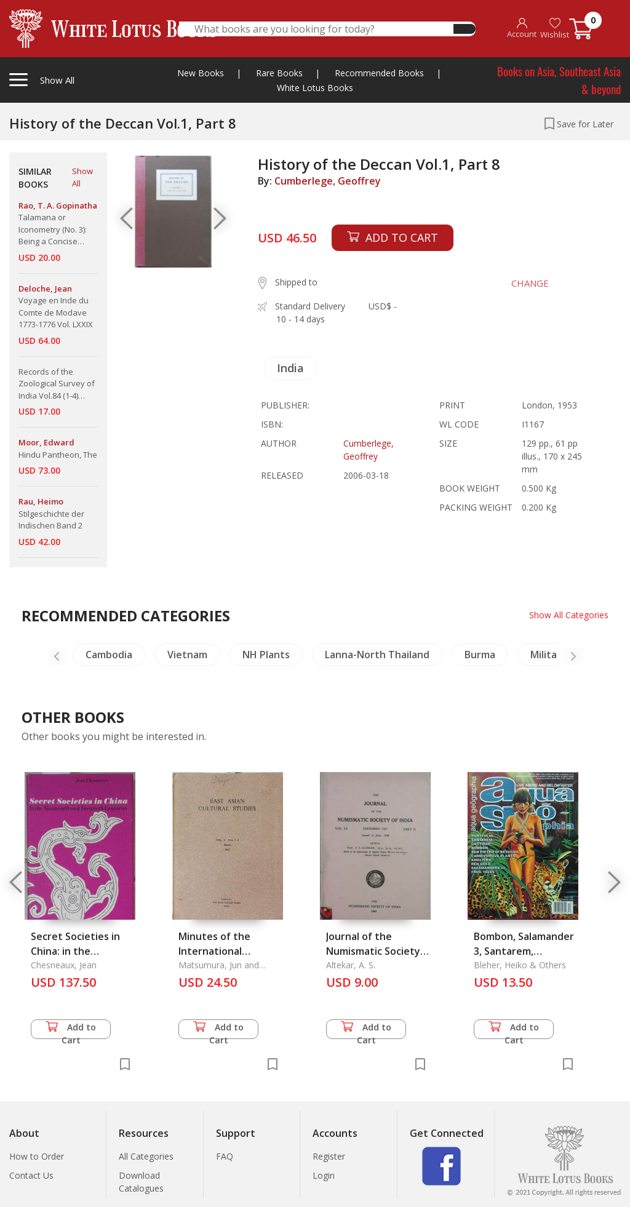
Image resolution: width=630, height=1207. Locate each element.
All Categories (146, 1156)
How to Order (36, 1156)
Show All (82, 177)
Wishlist (554, 28)
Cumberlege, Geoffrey (327, 181)
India (290, 368)
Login (324, 1175)
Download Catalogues (141, 1181)
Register (329, 1156)
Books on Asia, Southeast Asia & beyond (559, 79)
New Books (200, 73)
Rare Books (279, 73)
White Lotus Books (315, 88)
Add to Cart (71, 1030)
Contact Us (31, 1175)
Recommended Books (379, 73)
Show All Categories (568, 615)
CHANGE (529, 283)
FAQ (224, 1156)
